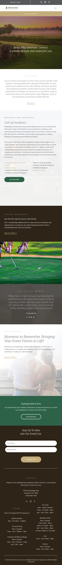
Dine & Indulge (11, 168)
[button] (29, 317)
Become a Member (31, 14)
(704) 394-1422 (31, 496)
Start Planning (31, 417)
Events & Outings (40, 170)
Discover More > (10, 233)
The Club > (31, 103)
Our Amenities (14, 179)
